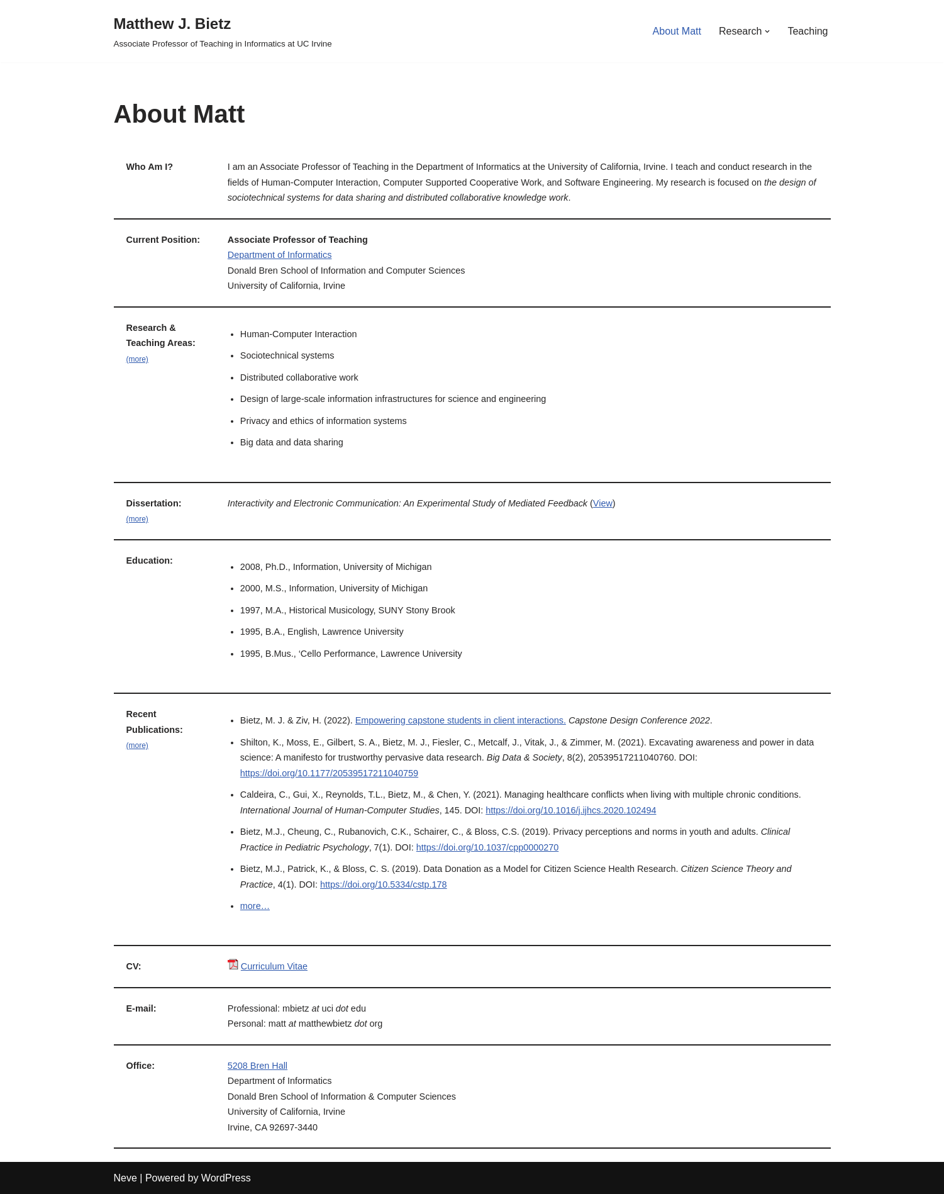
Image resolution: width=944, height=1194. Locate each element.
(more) (137, 359)
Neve (125, 1178)
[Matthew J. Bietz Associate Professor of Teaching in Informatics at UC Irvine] (223, 31)
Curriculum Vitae (274, 966)
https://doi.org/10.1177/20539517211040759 (329, 773)
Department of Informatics (280, 255)
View (603, 503)
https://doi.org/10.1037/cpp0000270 (487, 847)
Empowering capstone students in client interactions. (460, 720)
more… (255, 906)
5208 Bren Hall (257, 1066)
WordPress (226, 1178)
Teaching (807, 31)
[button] (767, 31)
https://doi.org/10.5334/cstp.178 (383, 884)
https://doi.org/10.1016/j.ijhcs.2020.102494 (571, 810)
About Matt (677, 31)
